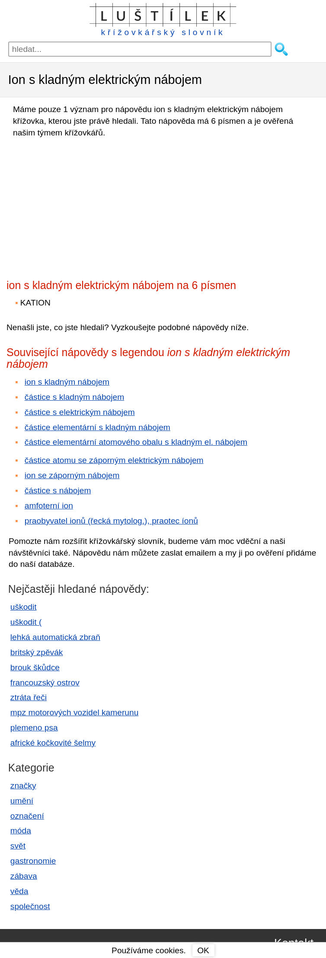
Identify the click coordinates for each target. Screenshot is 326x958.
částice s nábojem (58, 490)
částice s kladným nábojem (74, 397)
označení (27, 815)
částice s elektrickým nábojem (80, 412)
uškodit (23, 606)
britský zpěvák (36, 652)
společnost (30, 906)
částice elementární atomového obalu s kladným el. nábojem (136, 442)
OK (203, 950)
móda (20, 830)
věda (19, 891)
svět (18, 845)
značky (23, 785)
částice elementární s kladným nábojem (97, 427)
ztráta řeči (28, 697)
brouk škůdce (35, 667)
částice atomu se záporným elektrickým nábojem (114, 460)
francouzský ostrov (45, 682)
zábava (23, 876)
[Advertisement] (82, 206)
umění (21, 800)
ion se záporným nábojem (72, 475)
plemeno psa (34, 727)
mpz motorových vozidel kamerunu (74, 712)
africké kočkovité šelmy (53, 742)
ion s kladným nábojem (67, 381)
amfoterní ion (49, 505)
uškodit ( (26, 622)
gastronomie (33, 860)
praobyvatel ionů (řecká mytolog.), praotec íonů (111, 520)
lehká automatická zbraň (55, 637)
